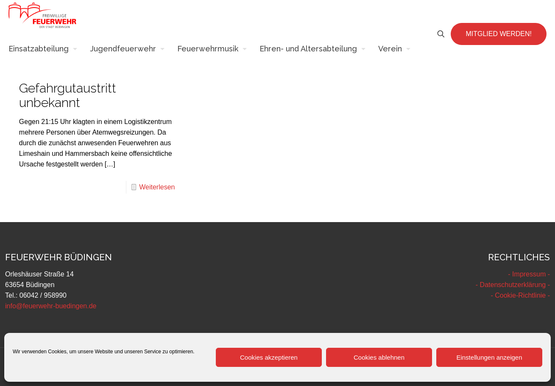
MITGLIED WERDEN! (499, 33)
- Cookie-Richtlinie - (520, 295)
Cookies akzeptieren (269, 357)
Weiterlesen (157, 187)
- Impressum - (529, 274)
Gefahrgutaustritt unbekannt (67, 95)
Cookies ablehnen (379, 357)
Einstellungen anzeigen (489, 357)
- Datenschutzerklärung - (513, 284)
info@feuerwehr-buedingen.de (51, 306)
